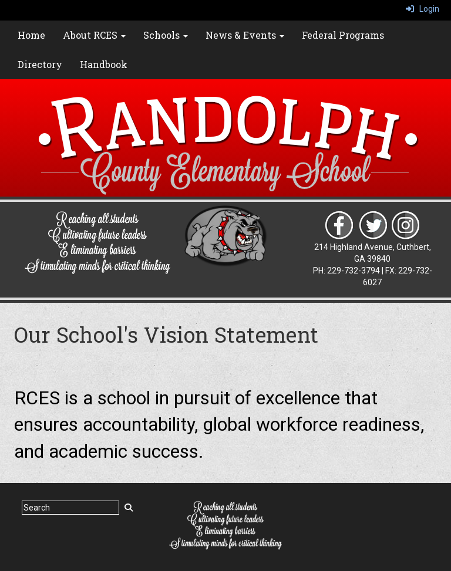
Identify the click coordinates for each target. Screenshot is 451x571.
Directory (40, 64)
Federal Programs (343, 35)
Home (31, 35)
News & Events (245, 35)
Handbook (103, 64)
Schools (165, 35)
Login (422, 8)
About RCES (94, 35)
